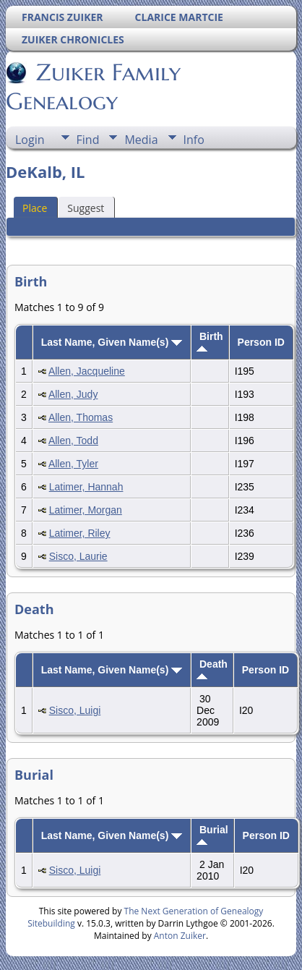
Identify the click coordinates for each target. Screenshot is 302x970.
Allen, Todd (73, 440)
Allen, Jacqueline (86, 371)
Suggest (85, 208)
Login (30, 140)
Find (88, 140)
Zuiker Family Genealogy (93, 87)
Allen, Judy (73, 394)
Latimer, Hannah (86, 487)
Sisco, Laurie (78, 556)
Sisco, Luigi (75, 710)
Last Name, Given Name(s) (112, 342)
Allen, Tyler (73, 463)
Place (34, 208)
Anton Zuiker (180, 935)
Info (194, 140)
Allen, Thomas (80, 417)
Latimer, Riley (80, 533)
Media (141, 140)
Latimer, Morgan (85, 510)
